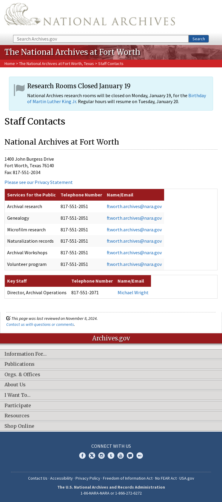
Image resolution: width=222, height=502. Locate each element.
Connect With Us (111, 446)
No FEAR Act (166, 478)
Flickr (139, 455)
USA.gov (186, 478)
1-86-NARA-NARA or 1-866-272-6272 (111, 493)
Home (9, 63)
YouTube (120, 455)
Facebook (82, 455)
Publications (19, 364)
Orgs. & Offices (22, 374)
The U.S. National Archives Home (89, 17)
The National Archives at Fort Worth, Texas (57, 63)
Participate (17, 405)
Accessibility (61, 478)
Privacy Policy (87, 478)
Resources (17, 416)
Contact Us (37, 478)
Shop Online (19, 426)
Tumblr (111, 455)
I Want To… (17, 395)
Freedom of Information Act (127, 478)
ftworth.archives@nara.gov (134, 206)
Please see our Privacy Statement (38, 182)
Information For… (25, 354)
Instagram (101, 455)
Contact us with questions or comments (40, 324)
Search (198, 38)
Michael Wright (133, 292)
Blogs (130, 455)
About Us (15, 385)
